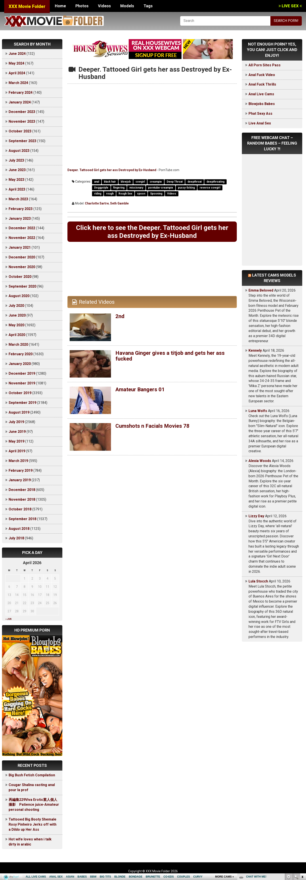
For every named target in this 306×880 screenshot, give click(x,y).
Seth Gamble (119, 203)
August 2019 (19, 412)
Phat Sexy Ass (260, 113)
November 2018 (22, 499)
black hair (110, 181)
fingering (118, 187)
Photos (81, 6)
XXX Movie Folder (27, 6)
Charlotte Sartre (97, 203)
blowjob (126, 181)
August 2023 (19, 151)
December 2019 (22, 373)
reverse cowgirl (210, 187)
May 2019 (16, 441)
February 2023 (21, 209)
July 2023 (16, 160)
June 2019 (17, 432)
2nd (119, 316)
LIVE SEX (290, 6)
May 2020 (16, 325)
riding (97, 193)
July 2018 (16, 538)
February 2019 (21, 470)
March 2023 (18, 199)
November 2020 (22, 267)
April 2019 (17, 451)
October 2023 (20, 131)
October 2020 (20, 277)
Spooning (156, 193)
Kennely (255, 350)
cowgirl (140, 181)
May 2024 (16, 63)
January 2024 (20, 102)
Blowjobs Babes (262, 104)
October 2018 (20, 509)
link (302, 811)
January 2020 (20, 364)
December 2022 (22, 228)
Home (60, 6)
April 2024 (17, 73)
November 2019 (22, 383)
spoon (141, 193)
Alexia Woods (260, 461)
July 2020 (16, 306)
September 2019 (22, 403)
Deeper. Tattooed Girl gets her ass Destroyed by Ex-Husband (111, 170)
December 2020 (22, 257)
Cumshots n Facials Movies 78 (152, 426)
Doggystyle (101, 187)
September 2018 (22, 519)
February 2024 (21, 92)
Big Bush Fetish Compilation (32, 775)
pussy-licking (186, 187)
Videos (104, 6)
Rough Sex (125, 193)
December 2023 (22, 112)
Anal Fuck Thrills (262, 84)
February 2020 (21, 354)
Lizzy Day (256, 516)
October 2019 (20, 393)
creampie (156, 181)
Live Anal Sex (260, 123)
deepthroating (215, 181)
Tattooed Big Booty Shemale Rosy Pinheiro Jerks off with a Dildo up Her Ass (32, 824)
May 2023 (16, 180)
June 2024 (17, 54)
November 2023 (22, 121)
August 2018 (19, 529)
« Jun (8, 619)
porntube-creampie (160, 187)
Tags (148, 6)
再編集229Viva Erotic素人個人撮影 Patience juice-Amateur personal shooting (34, 805)
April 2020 (17, 335)
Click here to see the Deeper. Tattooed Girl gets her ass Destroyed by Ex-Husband (152, 231)
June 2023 (17, 170)
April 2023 (17, 189)
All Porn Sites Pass (265, 65)
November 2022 (22, 238)
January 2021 (20, 247)
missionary (136, 187)
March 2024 (18, 83)
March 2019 (18, 461)
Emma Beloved (261, 290)
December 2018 (22, 490)
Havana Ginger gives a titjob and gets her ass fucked (170, 356)
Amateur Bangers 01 (140, 389)
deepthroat (194, 181)
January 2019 (20, 480)
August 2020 (19, 296)
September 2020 (22, 286)
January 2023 (20, 218)
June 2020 (17, 315)
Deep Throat (175, 181)
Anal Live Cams (261, 94)
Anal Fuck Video (262, 75)
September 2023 (22, 141)
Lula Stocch (258, 581)
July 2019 (16, 422)
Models (127, 6)
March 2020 (18, 344)
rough (110, 193)
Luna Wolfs (258, 411)
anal (96, 181)
